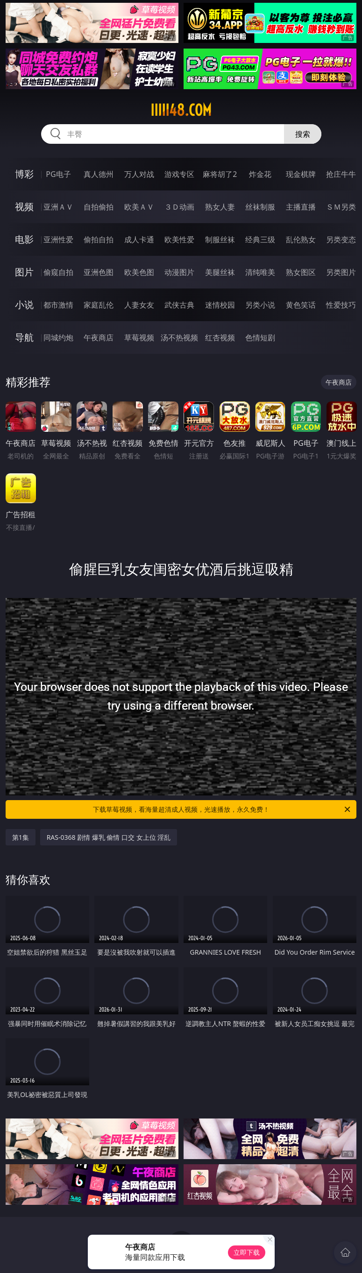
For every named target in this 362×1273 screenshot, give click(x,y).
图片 (24, 272)
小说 (24, 304)
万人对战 (139, 174)
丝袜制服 (260, 207)
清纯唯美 (260, 272)
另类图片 (341, 272)
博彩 (24, 174)
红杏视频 (220, 337)
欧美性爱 (179, 239)
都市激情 (58, 305)
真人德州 (99, 174)
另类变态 (341, 239)
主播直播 (301, 207)
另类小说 (260, 305)
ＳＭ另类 (341, 207)
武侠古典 (179, 305)
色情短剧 (260, 337)
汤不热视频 (179, 337)
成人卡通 (139, 239)
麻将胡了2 (220, 174)
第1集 (20, 837)
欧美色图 (139, 272)
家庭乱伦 (99, 305)
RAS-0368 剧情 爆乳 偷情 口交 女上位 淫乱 (109, 837)
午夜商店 (99, 337)
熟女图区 (301, 272)
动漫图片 (179, 272)
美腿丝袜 (220, 272)
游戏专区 (179, 174)
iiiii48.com (181, 110)
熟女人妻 (220, 207)
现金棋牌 (301, 174)
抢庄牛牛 (341, 174)
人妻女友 (139, 305)
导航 (24, 337)
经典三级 (260, 239)
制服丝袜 (220, 239)
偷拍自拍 (99, 239)
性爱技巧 (341, 305)
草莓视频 (139, 337)
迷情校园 (220, 305)
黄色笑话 (301, 305)
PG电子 (58, 174)
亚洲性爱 (58, 239)
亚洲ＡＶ (58, 207)
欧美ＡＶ (139, 207)
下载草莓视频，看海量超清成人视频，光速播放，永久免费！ (222, 809)
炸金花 (260, 174)
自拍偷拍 (99, 207)
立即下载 (247, 1252)
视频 (24, 206)
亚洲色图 (99, 272)
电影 (24, 239)
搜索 (302, 134)
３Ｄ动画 (179, 207)
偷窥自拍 (58, 272)
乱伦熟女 (301, 239)
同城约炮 (58, 337)
